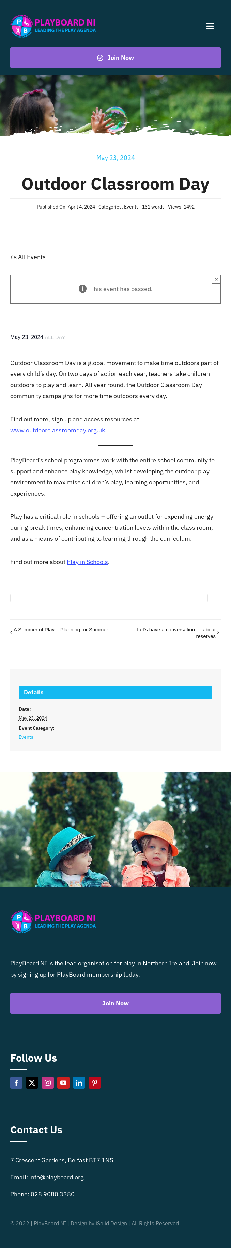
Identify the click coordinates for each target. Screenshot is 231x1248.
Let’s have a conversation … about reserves (176, 633)
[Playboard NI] (53, 15)
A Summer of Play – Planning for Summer (61, 629)
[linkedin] (79, 1083)
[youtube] (63, 1083)
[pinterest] (95, 1083)
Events (131, 207)
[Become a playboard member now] (115, 57)
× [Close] (216, 279)
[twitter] (32, 1083)
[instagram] (48, 1083)
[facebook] (16, 1083)
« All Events (29, 257)
